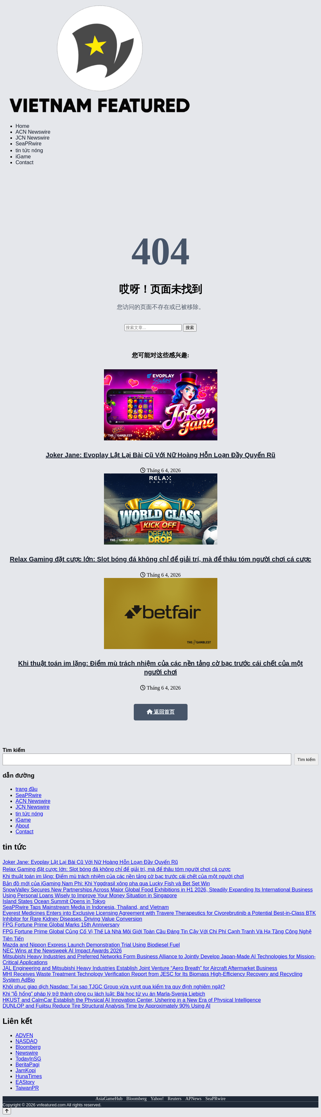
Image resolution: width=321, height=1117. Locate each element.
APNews (193, 1098)
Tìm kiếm (14, 750)
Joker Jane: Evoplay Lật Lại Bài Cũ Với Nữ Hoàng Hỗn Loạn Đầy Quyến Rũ (160, 455)
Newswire (27, 1053)
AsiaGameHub (109, 1098)
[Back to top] (7, 1111)
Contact (24, 162)
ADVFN (24, 1035)
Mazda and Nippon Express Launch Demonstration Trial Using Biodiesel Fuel (91, 945)
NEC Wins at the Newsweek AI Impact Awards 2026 (62, 950)
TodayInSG (28, 1059)
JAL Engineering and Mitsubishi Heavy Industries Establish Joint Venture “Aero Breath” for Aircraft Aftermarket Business (140, 968)
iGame (23, 156)
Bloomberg (28, 1047)
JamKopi (26, 1070)
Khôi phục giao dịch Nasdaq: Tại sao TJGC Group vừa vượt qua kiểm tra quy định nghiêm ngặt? (114, 986)
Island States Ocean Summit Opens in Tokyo (54, 901)
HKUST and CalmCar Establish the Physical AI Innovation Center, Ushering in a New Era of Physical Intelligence (132, 1000)
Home (22, 126)
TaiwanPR (27, 1088)
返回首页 (161, 712)
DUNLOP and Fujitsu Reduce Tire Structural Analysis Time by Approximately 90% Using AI (107, 1006)
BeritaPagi (28, 1064)
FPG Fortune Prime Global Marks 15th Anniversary (61, 924)
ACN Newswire (33, 132)
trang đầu (27, 789)
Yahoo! (157, 1098)
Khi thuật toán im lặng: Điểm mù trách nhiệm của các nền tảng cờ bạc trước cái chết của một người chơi (123, 876)
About (22, 826)
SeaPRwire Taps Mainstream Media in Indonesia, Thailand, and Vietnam (86, 907)
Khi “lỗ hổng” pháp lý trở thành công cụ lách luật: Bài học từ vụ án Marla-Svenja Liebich (104, 994)
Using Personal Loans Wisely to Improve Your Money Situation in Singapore (90, 895)
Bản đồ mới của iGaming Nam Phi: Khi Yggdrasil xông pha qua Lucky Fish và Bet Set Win (106, 883)
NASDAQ (27, 1041)
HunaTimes (29, 1076)
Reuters (174, 1098)
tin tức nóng (29, 150)
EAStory (25, 1082)
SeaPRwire (28, 143)
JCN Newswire (33, 138)
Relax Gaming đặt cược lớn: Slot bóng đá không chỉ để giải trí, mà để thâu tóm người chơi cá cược (160, 559)
